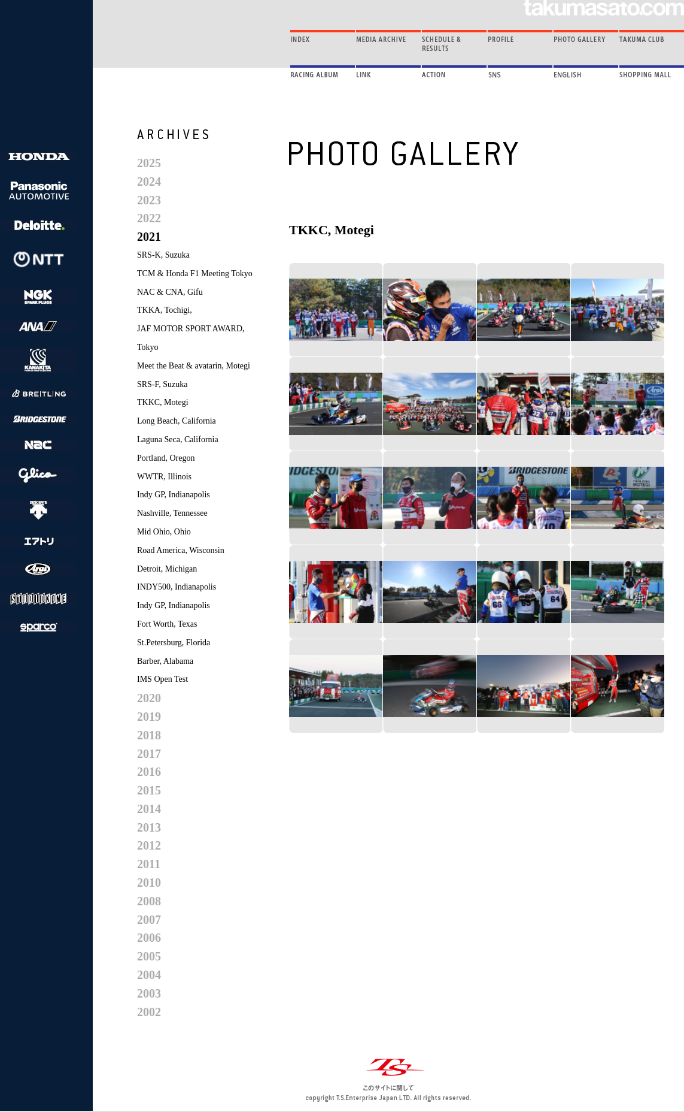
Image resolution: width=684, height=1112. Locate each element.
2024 (149, 181)
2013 (149, 827)
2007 (149, 919)
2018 (149, 735)
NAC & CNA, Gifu (170, 292)
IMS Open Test (162, 679)
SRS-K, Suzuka (163, 254)
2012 (149, 845)
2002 (149, 1012)
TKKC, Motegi (163, 402)
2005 (149, 956)
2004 (149, 974)
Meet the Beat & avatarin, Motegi (193, 365)
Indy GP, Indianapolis (173, 494)
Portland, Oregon (165, 458)
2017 (149, 753)
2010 (149, 882)
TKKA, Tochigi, (164, 310)
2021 (149, 236)
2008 (149, 901)
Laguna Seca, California (177, 439)
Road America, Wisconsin (180, 550)
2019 (149, 716)
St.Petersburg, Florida (173, 642)
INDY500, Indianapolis (176, 586)
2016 (149, 771)
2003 (149, 993)
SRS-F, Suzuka (162, 384)
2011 (148, 864)
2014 (149, 808)
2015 (149, 790)
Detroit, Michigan (167, 568)
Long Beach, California (176, 420)
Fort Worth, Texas (167, 624)
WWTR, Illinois (164, 476)
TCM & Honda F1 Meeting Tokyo (195, 273)
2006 (149, 937)
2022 (149, 218)
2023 (149, 200)
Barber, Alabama (165, 661)
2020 (149, 698)
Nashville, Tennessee (172, 513)
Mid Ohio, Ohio (164, 531)
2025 (149, 163)
